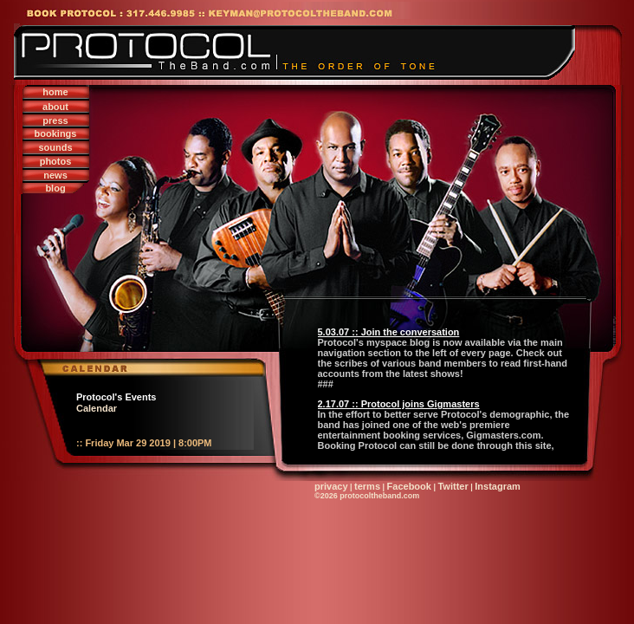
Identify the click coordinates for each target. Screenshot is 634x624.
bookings (56, 133)
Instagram (498, 486)
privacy (331, 486)
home (55, 92)
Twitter (452, 486)
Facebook (409, 486)
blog (55, 188)
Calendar (96, 408)
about (55, 106)
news (55, 175)
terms (367, 486)
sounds (55, 147)
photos (56, 161)
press (55, 120)
